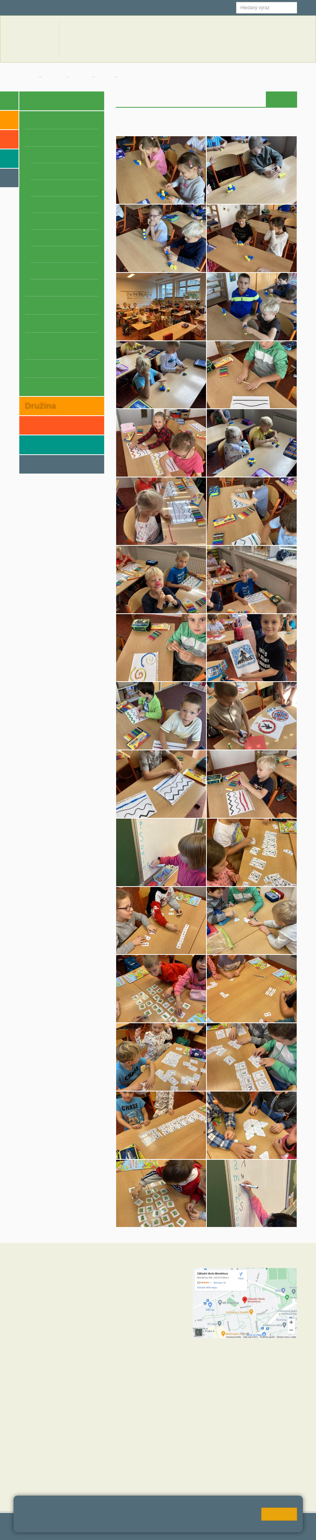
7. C (70, 254)
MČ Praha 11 (35, 1486)
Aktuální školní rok (164, 39)
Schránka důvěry (48, 386)
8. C (70, 271)
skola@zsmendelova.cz (152, 1295)
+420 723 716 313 (128, 1330)
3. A (33, 188)
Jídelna (128, 8)
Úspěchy (37, 323)
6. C (70, 238)
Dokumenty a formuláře (242, 39)
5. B (52, 221)
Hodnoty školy (36, 1440)
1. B (52, 155)
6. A (33, 238)
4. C (70, 204)
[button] (291, 8)
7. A (33, 254)
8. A (33, 271)
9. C (70, 287)
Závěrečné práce (48, 368)
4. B (52, 204)
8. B (52, 271)
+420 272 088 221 (148, 1279)
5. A (33, 221)
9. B (52, 287)
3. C (70, 188)
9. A (33, 287)
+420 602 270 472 (144, 1287)
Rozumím (279, 1514)
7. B (52, 254)
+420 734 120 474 (128, 1360)
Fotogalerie (137, 77)
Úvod (216, 99)
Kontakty (284, 39)
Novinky (200, 39)
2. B (52, 171)
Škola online (39, 8)
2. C (70, 171)
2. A (33, 171)
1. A (105, 77)
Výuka (256, 99)
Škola (54, 77)
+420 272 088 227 (148, 1353)
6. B (52, 238)
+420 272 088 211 (144, 1322)
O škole (35, 119)
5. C (70, 221)
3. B (52, 188)
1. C (70, 155)
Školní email (87, 8)
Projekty (36, 304)
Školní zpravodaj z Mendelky (50, 345)
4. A (33, 204)
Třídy (80, 77)
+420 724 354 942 (138, 1345)
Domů (26, 77)
